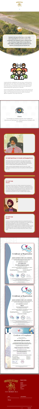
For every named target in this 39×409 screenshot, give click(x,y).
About (21, 383)
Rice (21, 387)
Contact (22, 388)
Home (21, 382)
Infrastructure (23, 385)
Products (22, 386)
